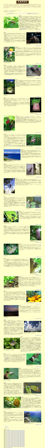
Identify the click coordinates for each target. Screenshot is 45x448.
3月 (9, 430)
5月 (12, 430)
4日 (31, 116)
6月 (14, 430)
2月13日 (27, 116)
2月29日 (40, 244)
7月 (15, 430)
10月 (20, 430)
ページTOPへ (37, 45)
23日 (8, 334)
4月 (11, 430)
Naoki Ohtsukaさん (24, 28)
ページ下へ (40, 45)
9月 (18, 430)
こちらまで (10, 11)
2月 (8, 430)
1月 (6, 430)
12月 (8, 429)
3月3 (30, 116)
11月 (6, 429)
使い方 (37, 13)
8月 (17, 430)
